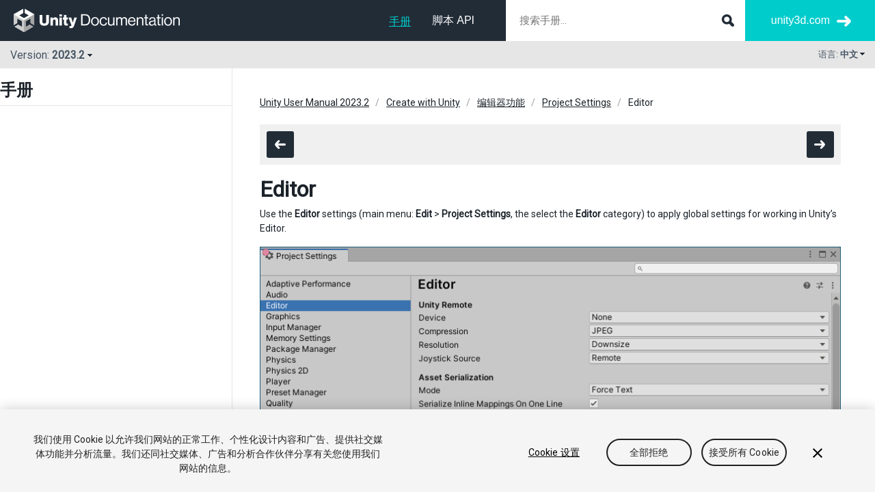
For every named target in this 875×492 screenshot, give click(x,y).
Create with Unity (423, 102)
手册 (400, 21)
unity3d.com (800, 20)
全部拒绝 (649, 452)
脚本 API (453, 20)
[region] (437, 450)
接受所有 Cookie (744, 452)
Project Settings (576, 102)
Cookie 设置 (554, 452)
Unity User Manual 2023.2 (314, 102)
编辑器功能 (501, 102)
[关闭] (817, 453)
